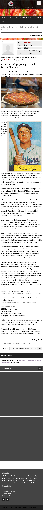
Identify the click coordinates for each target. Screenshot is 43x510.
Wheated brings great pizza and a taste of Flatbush (19, 28)
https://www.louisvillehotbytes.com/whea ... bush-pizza (21, 293)
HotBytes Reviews (8, 489)
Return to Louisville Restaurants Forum (16, 343)
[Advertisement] (21, 393)
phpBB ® (13, 507)
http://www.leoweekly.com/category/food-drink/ (18, 302)
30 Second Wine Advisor (9, 493)
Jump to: (5, 348)
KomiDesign (33, 507)
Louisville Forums (10, 18)
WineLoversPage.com (9, 491)
